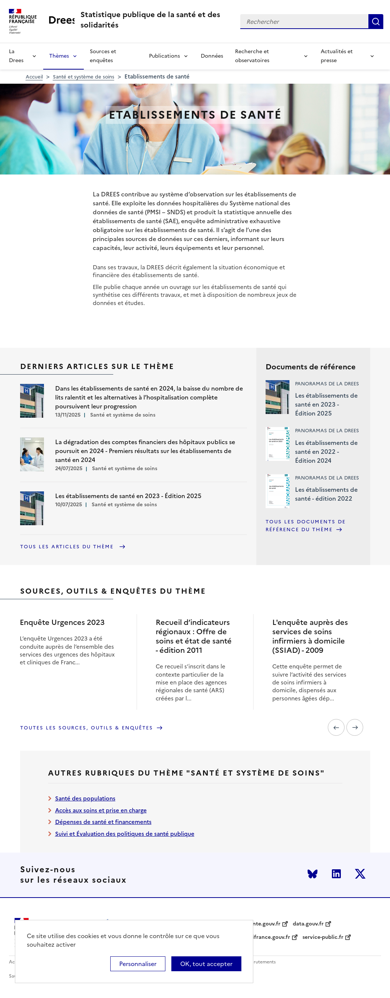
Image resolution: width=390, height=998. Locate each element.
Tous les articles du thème (68, 546)
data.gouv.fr (308, 924)
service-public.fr (322, 937)
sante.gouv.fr (263, 924)
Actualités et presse (337, 56)
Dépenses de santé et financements (103, 822)
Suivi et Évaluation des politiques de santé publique (124, 833)
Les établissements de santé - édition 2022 (326, 494)
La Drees (16, 56)
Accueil (34, 76)
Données (212, 56)
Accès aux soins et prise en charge (101, 810)
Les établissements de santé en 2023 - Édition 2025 (326, 404)
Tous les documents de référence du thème (306, 525)
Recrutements (260, 962)
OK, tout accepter (206, 963)
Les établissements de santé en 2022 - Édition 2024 (326, 451)
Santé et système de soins (83, 76)
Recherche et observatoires (252, 56)
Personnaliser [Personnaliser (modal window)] (137, 963)
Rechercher (375, 21)
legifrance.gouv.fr (267, 937)
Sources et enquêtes (103, 56)
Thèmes (59, 56)
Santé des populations (85, 798)
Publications (164, 56)
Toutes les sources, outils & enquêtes (86, 727)
